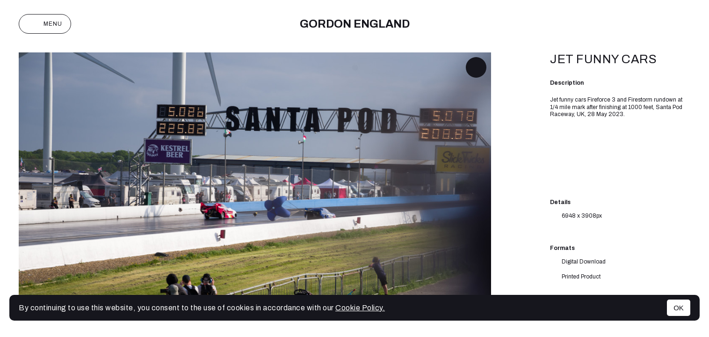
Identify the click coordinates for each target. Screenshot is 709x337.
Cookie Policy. (360, 308)
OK (678, 308)
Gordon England (355, 24)
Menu (45, 23)
